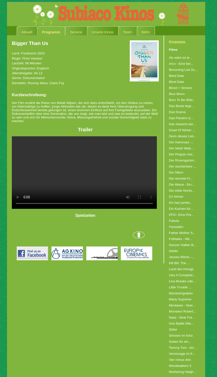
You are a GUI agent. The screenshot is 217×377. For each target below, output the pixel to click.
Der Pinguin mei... (182, 154)
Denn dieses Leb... (182, 136)
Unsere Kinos (103, 32)
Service (76, 32)
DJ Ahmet (176, 196)
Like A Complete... (182, 275)
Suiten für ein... (180, 341)
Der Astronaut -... (181, 142)
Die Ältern (176, 172)
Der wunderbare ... (182, 166)
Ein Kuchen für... (181, 208)
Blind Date (176, 76)
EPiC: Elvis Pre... (181, 215)
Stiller (173, 329)
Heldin (173, 251)
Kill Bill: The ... (179, 263)
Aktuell (27, 32)
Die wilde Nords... (182, 190)
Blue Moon (177, 94)
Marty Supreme (180, 299)
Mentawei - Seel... (182, 305)
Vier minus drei (180, 360)
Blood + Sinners (180, 88)
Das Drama (177, 112)
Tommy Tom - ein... (183, 347)
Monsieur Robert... (182, 311)
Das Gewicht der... (182, 124)
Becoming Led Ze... (183, 70)
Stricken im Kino (181, 335)
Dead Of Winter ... (182, 130)
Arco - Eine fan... (181, 63)
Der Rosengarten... (183, 160)
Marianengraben (181, 293)
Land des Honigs (181, 269)
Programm (51, 32)
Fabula (174, 221)
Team (127, 32)
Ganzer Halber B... (182, 245)
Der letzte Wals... (181, 148)
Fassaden (176, 227)
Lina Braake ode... (182, 281)
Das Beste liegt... (181, 106)
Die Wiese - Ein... (181, 184)
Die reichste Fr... (181, 178)
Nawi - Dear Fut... (182, 317)
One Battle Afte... (181, 323)
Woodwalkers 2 (180, 366)
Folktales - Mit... (180, 239)
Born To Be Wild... (182, 100)
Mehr (146, 32)
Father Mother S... (182, 233)
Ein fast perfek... (181, 202)
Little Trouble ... (180, 287)
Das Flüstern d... (181, 118)
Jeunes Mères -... (181, 257)
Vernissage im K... (182, 353)
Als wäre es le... (180, 57)
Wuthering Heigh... (182, 372)
